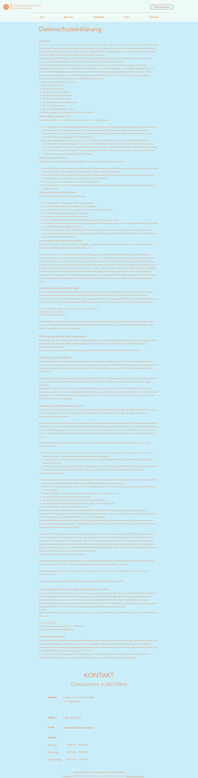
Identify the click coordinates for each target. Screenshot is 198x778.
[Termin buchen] (162, 7)
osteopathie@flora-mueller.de (78, 727)
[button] (98, 16)
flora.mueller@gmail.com (63, 629)
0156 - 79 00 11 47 (72, 717)
